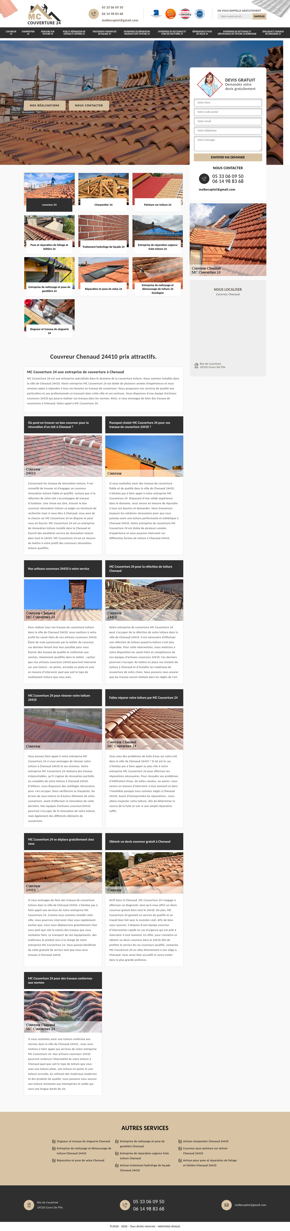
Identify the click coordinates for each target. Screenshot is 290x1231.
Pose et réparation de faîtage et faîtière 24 (74, 32)
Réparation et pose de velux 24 (202, 32)
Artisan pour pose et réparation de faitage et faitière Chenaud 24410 (210, 1163)
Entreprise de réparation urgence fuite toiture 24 (137, 32)
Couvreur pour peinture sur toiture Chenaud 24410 (205, 1151)
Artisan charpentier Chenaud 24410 (206, 1141)
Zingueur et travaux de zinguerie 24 (273, 32)
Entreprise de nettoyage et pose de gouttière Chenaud (142, 1144)
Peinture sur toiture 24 (47, 32)
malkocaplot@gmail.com (120, 20)
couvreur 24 (11, 32)
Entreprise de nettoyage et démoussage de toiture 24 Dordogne (237, 32)
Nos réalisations (45, 105)
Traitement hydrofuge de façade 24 (104, 32)
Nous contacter (89, 105)
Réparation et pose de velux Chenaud (80, 1160)
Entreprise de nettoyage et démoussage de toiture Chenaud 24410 (84, 1151)
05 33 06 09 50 (112, 7)
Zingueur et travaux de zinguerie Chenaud (83, 1141)
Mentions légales (169, 1226)
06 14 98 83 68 (112, 14)
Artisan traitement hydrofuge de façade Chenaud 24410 (145, 1168)
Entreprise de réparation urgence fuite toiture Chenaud (144, 1156)
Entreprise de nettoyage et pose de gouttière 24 (172, 32)
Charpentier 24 (28, 32)
